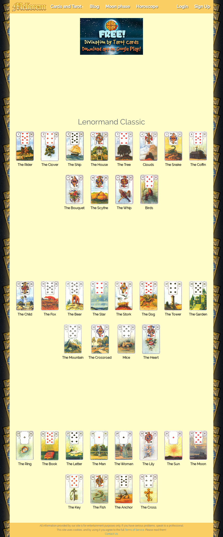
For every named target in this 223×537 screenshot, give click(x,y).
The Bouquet (74, 208)
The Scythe (99, 208)
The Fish (99, 507)
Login (182, 6)
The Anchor (124, 507)
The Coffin (198, 165)
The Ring (24, 464)
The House (99, 165)
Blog (94, 6)
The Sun (173, 464)
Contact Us (111, 533)
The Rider (25, 165)
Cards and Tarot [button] (66, 6)
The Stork (123, 314)
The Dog (148, 314)
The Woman (123, 464)
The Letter (74, 464)
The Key (74, 507)
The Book (49, 464)
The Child (25, 314)
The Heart (151, 357)
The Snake (173, 165)
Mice (126, 357)
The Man (99, 464)
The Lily (148, 464)
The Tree (124, 165)
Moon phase (117, 6)
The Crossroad (100, 357)
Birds (149, 208)
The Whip (124, 208)
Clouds (148, 165)
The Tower (173, 314)
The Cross (148, 507)
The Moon (198, 464)
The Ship (74, 165)
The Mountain (72, 357)
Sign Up (202, 6)
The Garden (198, 314)
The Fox (50, 314)
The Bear (75, 314)
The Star (99, 314)
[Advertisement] (111, 86)
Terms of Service (134, 529)
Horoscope (147, 6)
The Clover (49, 165)
